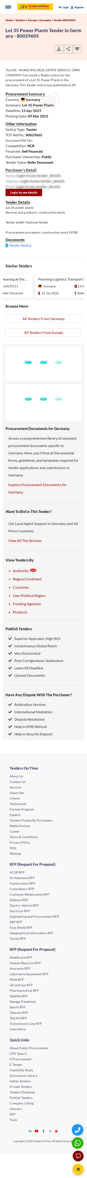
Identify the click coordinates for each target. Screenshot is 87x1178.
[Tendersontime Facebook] (43, 1131)
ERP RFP (16, 922)
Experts (15, 815)
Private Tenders (21, 1087)
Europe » (33, 20)
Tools (13, 1120)
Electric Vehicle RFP (24, 905)
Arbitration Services (27, 704)
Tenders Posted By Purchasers (31, 820)
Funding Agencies (27, 604)
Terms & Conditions (24, 837)
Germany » (46, 20)
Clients (15, 798)
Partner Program (22, 809)
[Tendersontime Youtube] (37, 1131)
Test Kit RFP (18, 1018)
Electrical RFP (20, 911)
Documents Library (23, 1076)
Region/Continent (27, 579)
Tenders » (21, 20)
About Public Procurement (29, 1048)
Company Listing (22, 1103)
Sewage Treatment (23, 1001)
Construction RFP (22, 883)
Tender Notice (20, 245)
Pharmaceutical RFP (24, 990)
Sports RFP (18, 1007)
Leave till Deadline (25, 668)
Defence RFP (19, 900)
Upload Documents (26, 675)
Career (15, 831)
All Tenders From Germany (44, 318)
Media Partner (20, 826)
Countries (21, 587)
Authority (25, 570)
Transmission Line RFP (26, 1024)
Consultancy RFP (22, 889)
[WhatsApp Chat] (78, 1143)
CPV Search (18, 1053)
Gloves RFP (18, 938)
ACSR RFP (17, 872)
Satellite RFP (19, 996)
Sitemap (15, 853)
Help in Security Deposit (30, 734)
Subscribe (17, 793)
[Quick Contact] (78, 1129)
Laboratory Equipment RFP (29, 974)
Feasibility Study (21, 1070)
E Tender (16, 1064)
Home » (10, 20)
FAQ (13, 848)
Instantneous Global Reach (32, 646)
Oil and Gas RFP (21, 985)
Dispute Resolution (26, 719)
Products (20, 612)
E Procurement (20, 1059)
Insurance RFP (20, 968)
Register (77, 7)
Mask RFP (17, 979)
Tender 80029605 (64, 20)
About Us (16, 776)
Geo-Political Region (29, 595)
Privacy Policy (20, 842)
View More (18, 1029)
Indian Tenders (20, 1081)
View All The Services (25, 540)
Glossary (16, 1109)
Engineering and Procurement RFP (34, 916)
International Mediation (30, 712)
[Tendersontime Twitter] (50, 1131)
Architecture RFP (22, 878)
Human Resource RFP (25, 963)
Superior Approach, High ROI (34, 638)
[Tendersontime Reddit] (56, 1131)
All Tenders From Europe (43, 332)
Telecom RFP (19, 1013)
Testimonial (18, 804)
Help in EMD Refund (27, 726)
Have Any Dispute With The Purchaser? (39, 695)
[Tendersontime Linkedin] (30, 1131)
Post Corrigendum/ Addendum (35, 660)
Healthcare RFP (21, 957)
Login (64, 7)
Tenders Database (22, 1092)
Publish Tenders (19, 629)
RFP (13, 1114)
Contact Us (18, 782)
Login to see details (23, 192)
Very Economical (24, 653)
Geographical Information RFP (31, 933)
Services (15, 787)
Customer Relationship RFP (29, 894)
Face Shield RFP (21, 927)
